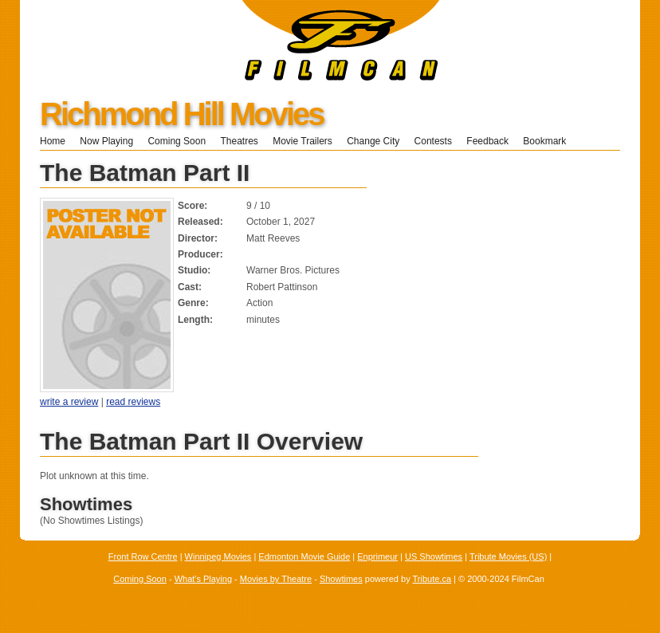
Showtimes (341, 579)
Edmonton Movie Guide (304, 556)
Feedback (487, 141)
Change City (373, 141)
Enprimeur (377, 556)
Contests (433, 141)
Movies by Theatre (276, 579)
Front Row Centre (143, 556)
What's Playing (203, 579)
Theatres (238, 141)
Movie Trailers (302, 141)
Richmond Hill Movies (182, 114)
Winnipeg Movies (218, 556)
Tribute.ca (432, 579)
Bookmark (549, 141)
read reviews (133, 401)
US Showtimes (433, 556)
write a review (69, 401)
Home (52, 141)
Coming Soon (176, 141)
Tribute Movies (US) (508, 556)
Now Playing (106, 141)
